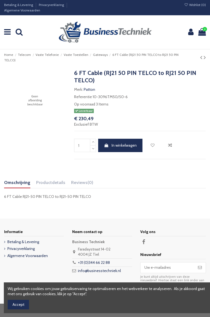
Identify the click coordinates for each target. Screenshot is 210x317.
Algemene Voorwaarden (22, 10)
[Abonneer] (200, 267)
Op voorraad (84, 104)
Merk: (78, 89)
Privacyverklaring (52, 5)
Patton (89, 89)
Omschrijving (17, 182)
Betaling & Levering (19, 5)
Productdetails (50, 182)
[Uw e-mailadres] (167, 267)
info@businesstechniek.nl (99, 270)
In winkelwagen (120, 145)
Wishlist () (195, 5)
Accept (18, 304)
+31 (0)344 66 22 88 (94, 262)
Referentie (83, 96)
